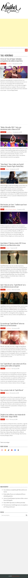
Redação (7, 169)
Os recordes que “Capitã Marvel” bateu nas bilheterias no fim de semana (12, 324)
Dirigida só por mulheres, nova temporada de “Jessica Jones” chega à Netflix (12, 415)
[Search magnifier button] (26, 515)
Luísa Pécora (9, 63)
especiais (3, 63)
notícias (3, 248)
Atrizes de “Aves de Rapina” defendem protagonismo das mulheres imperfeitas (11, 60)
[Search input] (13, 515)
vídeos (2, 169)
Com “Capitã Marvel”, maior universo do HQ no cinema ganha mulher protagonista (13, 364)
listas (2, 209)
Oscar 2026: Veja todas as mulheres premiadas (14, 502)
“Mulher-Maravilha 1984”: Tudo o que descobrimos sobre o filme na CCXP (10, 128)
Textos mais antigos (4, 442)
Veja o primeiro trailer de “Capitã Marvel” (11, 390)
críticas (2, 368)
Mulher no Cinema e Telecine (10, 209)
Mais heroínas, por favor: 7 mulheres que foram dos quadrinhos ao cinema (13, 205)
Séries (2, 419)
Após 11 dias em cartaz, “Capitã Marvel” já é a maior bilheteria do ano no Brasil (13, 286)
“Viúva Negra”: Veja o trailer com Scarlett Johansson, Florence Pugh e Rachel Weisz (12, 165)
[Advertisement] (14, 33)
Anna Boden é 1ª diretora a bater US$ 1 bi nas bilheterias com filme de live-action (13, 244)
